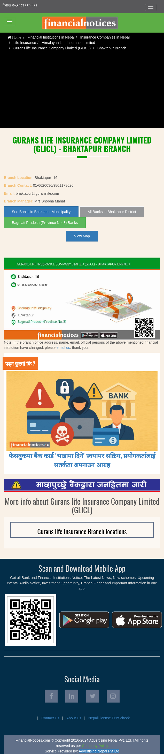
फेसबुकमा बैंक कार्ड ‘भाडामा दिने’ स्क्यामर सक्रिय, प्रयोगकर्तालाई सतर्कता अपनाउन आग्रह (82, 459)
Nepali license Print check (109, 718)
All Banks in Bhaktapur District (112, 212)
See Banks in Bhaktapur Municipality (41, 212)
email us (63, 347)
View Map (82, 236)
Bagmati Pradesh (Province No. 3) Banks (45, 223)
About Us (73, 718)
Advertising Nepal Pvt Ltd (99, 751)
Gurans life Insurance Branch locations (82, 531)
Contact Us (50, 718)
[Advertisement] (82, 92)
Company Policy (95, 746)
